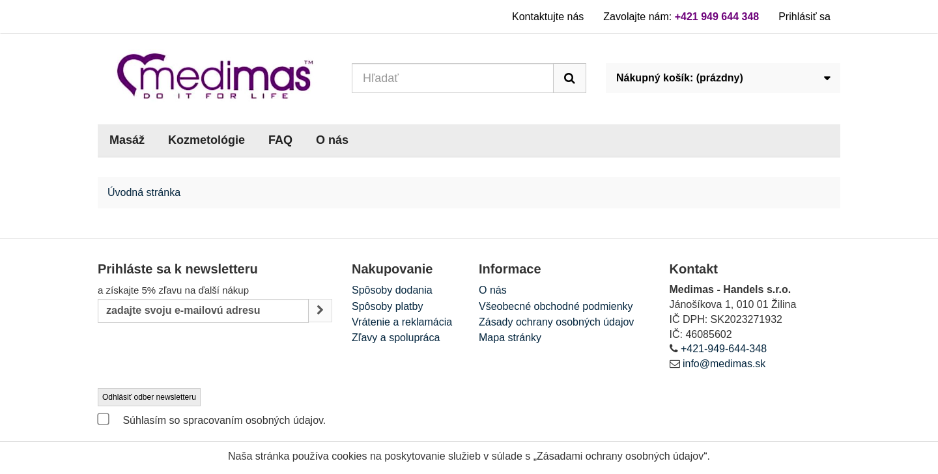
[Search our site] (453, 78)
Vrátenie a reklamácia (402, 322)
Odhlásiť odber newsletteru (149, 397)
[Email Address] (203, 311)
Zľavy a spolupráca (396, 337)
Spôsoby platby (387, 306)
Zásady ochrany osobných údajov (556, 322)
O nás (332, 139)
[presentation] (197, 356)
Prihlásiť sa (804, 16)
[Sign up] (320, 311)
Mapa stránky (510, 337)
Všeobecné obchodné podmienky (556, 306)
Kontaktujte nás (548, 16)
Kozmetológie (206, 139)
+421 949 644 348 (717, 16)
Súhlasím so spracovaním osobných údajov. (212, 419)
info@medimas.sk (724, 363)
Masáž (127, 139)
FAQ (280, 139)
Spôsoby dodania (392, 290)
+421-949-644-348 (724, 348)
